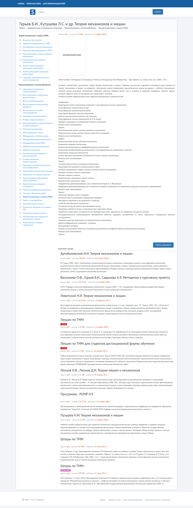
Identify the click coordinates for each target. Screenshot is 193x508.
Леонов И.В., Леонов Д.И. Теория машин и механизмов (100, 370)
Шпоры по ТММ (71, 439)
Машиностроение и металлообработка (80, 28)
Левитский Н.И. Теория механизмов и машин (93, 296)
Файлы (21, 3)
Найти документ (163, 245)
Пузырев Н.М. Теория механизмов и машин (91, 415)
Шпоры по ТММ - (72, 466)
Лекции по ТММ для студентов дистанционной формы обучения (107, 343)
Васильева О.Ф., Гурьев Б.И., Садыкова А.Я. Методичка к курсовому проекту (115, 277)
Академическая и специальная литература (44, 28)
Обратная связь (34, 3)
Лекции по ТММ (72, 320)
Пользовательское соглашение (157, 500)
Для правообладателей (54, 3)
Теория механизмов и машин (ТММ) (113, 28)
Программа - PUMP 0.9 (76, 394)
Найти (158, 12)
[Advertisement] (130, 55)
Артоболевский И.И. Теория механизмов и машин (96, 253)
